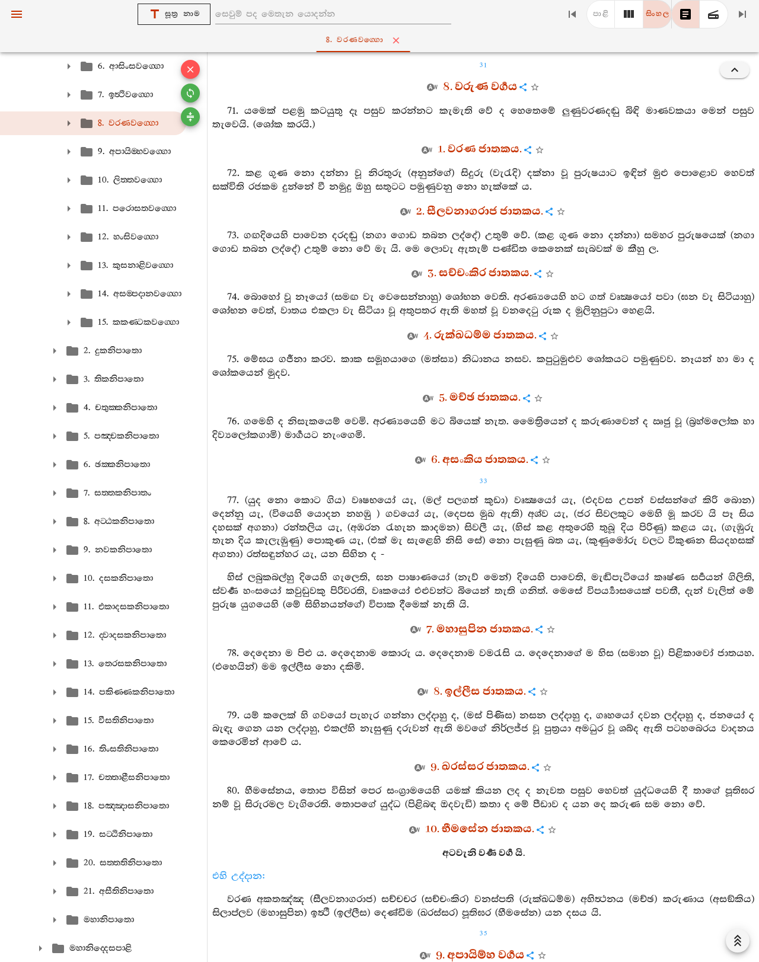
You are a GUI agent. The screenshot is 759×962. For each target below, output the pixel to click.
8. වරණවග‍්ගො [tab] (382, 40)
